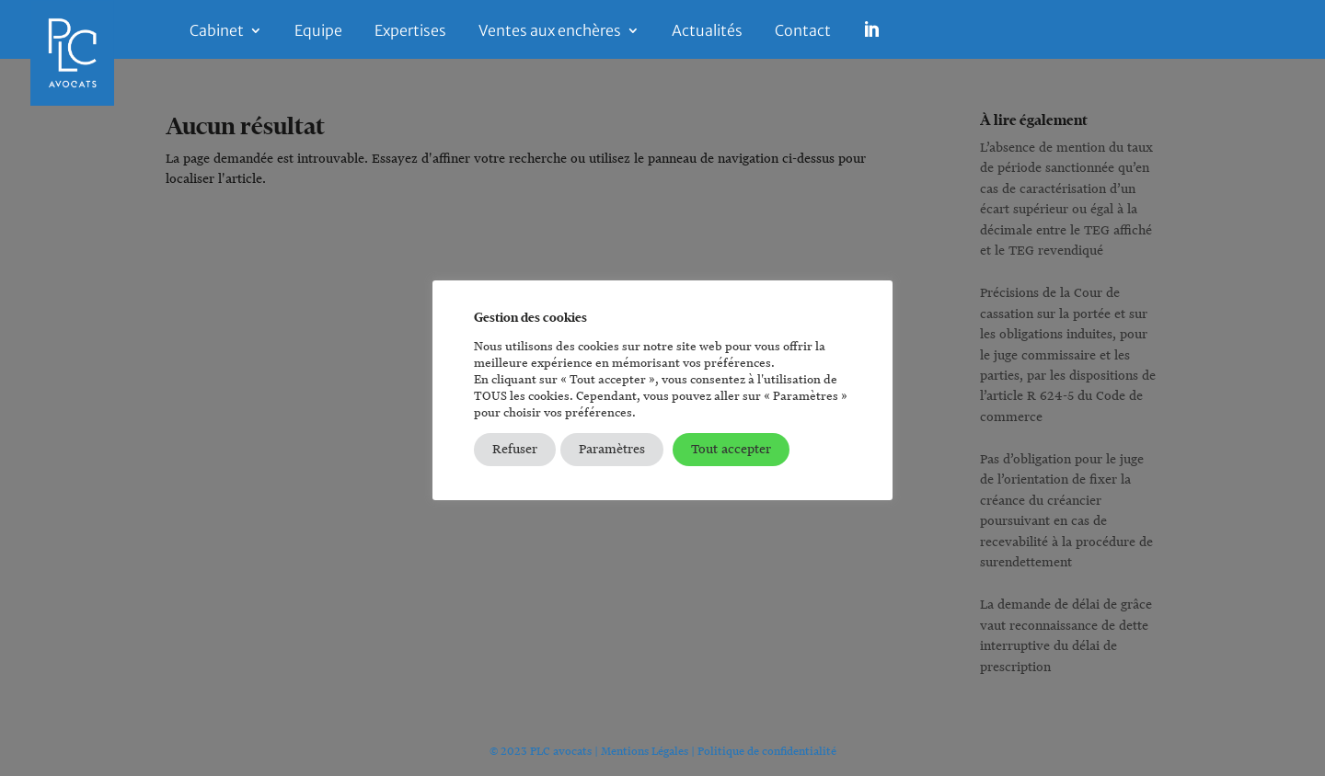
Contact (803, 32)
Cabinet (217, 32)
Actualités (707, 32)
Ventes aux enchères (549, 32)
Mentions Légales (644, 751)
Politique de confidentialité (766, 751)
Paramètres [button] (612, 449)
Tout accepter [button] (731, 449)
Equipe (318, 32)
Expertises (410, 32)
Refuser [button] (514, 449)
